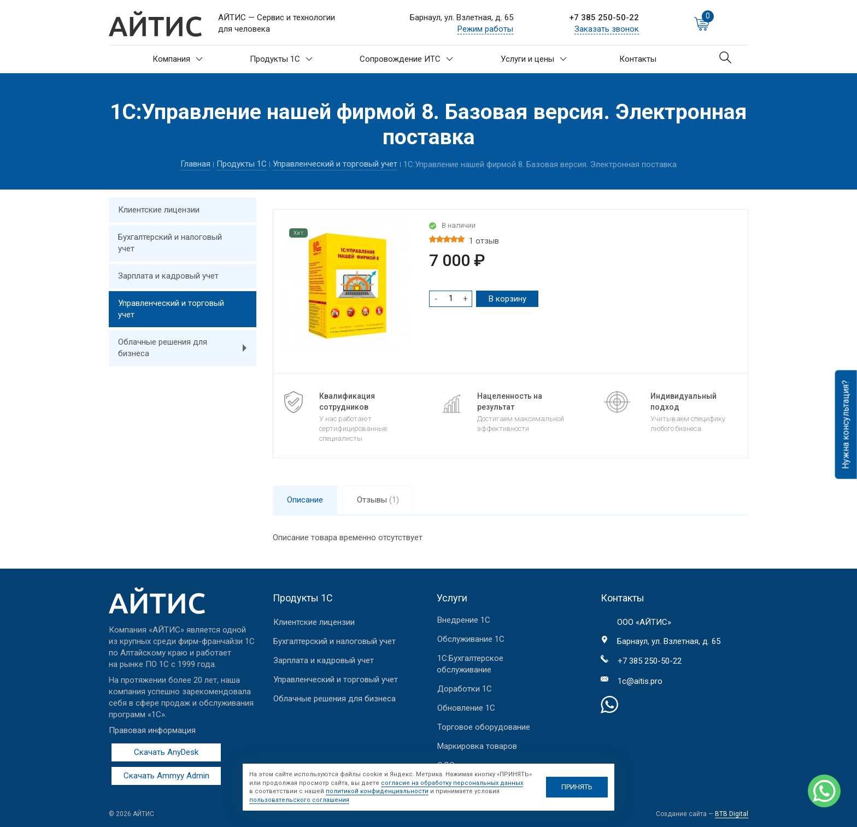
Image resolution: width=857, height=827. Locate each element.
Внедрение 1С (463, 620)
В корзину (507, 299)
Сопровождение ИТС (406, 59)
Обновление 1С (466, 708)
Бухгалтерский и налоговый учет (170, 242)
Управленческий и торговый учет (335, 164)
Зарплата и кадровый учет (168, 276)
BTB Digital (731, 814)
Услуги (452, 598)
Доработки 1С (464, 689)
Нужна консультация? (846, 424)
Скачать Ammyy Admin (166, 776)
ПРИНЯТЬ (576, 787)
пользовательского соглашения (299, 800)
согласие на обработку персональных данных (452, 783)
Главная (195, 164)
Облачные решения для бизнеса (187, 348)
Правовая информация (152, 730)
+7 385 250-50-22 (604, 17)
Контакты (637, 59)
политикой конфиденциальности (377, 791)
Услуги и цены (534, 59)
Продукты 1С (281, 59)
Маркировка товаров (477, 746)
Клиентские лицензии (158, 210)
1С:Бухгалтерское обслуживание (470, 664)
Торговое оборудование (483, 727)
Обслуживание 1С (470, 639)
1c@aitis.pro (640, 681)
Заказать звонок (606, 29)
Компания (177, 59)
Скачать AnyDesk (166, 752)
